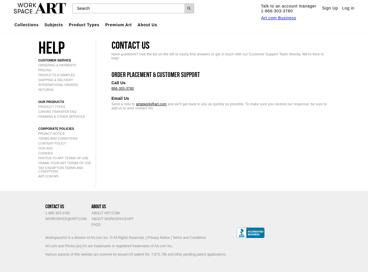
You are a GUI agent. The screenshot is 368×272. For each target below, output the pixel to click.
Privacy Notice (158, 238)
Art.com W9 (48, 176)
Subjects (54, 24)
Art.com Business (278, 18)
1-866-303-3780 (57, 213)
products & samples (56, 75)
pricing (45, 70)
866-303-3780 (123, 89)
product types (51, 106)
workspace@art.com (66, 219)
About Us (147, 24)
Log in (348, 8)
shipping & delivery (55, 80)
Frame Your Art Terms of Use (64, 163)
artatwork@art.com (151, 104)
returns (46, 89)
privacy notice (51, 133)
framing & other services (61, 116)
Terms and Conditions (58, 138)
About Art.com (105, 213)
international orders (58, 85)
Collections (26, 24)
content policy (52, 143)
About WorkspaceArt (112, 219)
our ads (45, 148)
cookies (45, 153)
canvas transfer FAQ (57, 111)
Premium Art (118, 24)
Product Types (84, 24)
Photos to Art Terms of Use (63, 158)
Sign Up (330, 8)
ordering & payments (57, 65)
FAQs (96, 225)
